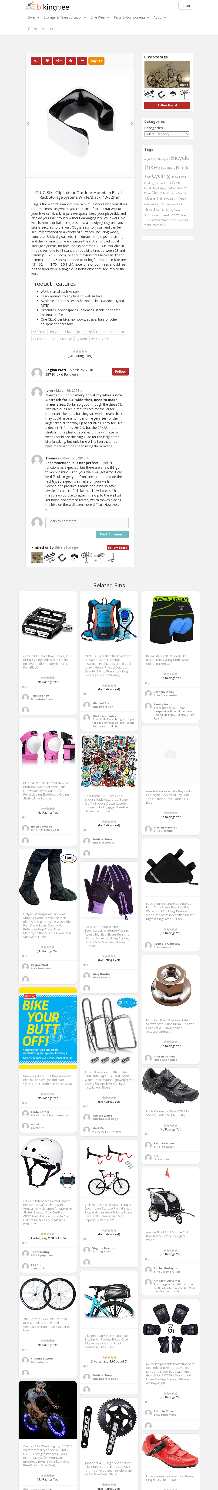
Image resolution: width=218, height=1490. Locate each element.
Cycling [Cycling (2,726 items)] (161, 175)
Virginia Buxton (103, 1248)
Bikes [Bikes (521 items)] (162, 168)
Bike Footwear (41, 968)
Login (185, 5)
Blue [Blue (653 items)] (147, 176)
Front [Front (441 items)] (167, 183)
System (81, 339)
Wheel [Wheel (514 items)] (183, 220)
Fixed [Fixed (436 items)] (182, 176)
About (160, 17)
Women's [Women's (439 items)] (158, 224)
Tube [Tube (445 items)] (147, 220)
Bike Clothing (163, 830)
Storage (66, 339)
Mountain (117, 331)
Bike (67, 331)
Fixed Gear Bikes (165, 1059)
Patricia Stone (164, 692)
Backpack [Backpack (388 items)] (164, 159)
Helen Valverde (41, 826)
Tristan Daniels (164, 1056)
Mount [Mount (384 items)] (182, 193)
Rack (53, 339)
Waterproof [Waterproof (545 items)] (169, 220)
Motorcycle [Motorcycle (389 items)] (170, 193)
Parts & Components (131, 17)
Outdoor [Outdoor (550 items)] (172, 199)
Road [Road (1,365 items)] (149, 210)
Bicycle (55, 331)
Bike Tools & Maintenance (49, 1115)
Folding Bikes (101, 1251)
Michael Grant (102, 703)
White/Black (100, 339)
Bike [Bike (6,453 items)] (151, 167)
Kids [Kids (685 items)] (184, 187)
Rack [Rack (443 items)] (180, 204)
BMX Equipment (42, 1255)
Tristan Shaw (40, 695)
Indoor (101, 331)
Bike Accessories (165, 695)
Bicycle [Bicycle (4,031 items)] (180, 157)
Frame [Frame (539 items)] (158, 183)
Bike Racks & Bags (105, 1119)
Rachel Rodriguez (166, 1268)
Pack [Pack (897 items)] (183, 198)
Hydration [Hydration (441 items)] (173, 188)
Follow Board (117, 548)
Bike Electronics (103, 842)
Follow (120, 371)
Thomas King (40, 1252)
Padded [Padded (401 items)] (149, 204)
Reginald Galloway (167, 943)
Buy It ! (96, 60)
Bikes (33, 17)
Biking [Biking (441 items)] (171, 168)
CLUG (88, 331)
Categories (153, 128)
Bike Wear (100, 17)
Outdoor (39, 339)
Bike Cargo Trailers (167, 1271)
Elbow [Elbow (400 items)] (174, 176)
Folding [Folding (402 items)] (149, 183)
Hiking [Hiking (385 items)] (162, 188)
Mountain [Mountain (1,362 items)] (154, 199)
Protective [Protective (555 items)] (168, 204)
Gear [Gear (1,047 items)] (176, 182)
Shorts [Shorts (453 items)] (148, 215)
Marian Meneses (165, 827)
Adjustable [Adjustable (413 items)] (150, 159)
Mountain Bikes (42, 699)
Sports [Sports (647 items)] (175, 215)
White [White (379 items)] (147, 224)
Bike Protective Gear (45, 829)
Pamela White (102, 1115)
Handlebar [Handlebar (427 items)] (150, 188)
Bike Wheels (39, 1362)
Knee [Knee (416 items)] (147, 193)
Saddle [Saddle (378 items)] (160, 210)
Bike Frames (162, 947)
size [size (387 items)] (156, 215)
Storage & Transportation (65, 17)
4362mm (39, 331)
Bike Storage (66, 547)
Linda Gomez (40, 1112)
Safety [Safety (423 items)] (169, 210)
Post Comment (112, 534)
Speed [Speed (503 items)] (164, 215)
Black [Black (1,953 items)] (182, 167)
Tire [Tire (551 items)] (183, 215)
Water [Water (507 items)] (156, 220)
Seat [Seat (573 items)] (177, 210)
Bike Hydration (102, 706)
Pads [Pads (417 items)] (158, 204)
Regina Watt (39, 965)
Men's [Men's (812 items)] (157, 192)
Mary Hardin (101, 974)
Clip (77, 331)
